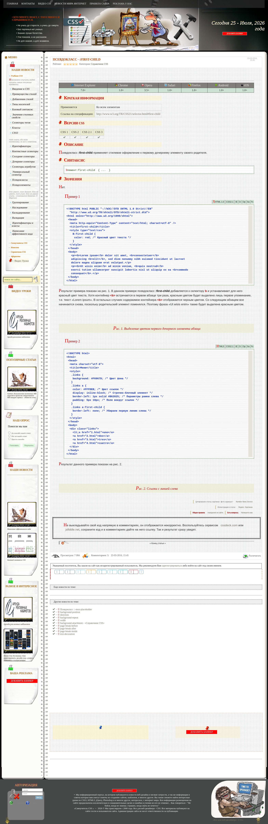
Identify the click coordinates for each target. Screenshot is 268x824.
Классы (16, 127)
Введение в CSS (21, 89)
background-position (70, 612)
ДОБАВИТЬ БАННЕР (235, 34)
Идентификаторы (21, 146)
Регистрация (19, 803)
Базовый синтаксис (22, 109)
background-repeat (69, 617)
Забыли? (34, 803)
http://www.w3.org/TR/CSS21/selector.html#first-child (128, 114)
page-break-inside (68, 631)
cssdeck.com (229, 525)
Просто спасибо (17, 439)
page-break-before (69, 626)
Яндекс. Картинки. (245, 507)
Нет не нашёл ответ (19, 436)
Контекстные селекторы (25, 151)
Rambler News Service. (244, 502)
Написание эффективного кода (22, 232)
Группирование (20, 202)
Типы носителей (21, 104)
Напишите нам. (247, 513)
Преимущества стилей (24, 94)
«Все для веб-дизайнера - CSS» (227, 820)
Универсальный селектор (21, 173)
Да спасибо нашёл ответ (21, 433)
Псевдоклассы (20, 179)
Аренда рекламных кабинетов (18, 337)
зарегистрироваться (172, 565)
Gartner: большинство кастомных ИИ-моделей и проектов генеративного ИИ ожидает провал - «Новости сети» (22, 395)
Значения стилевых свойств (23, 116)
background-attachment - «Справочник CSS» (82, 623)
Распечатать (255, 555)
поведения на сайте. (215, 513)
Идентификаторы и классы (23, 224)
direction (64, 615)
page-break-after (68, 628)
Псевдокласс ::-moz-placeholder (76, 609)
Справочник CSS (99, 64)
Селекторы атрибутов (24, 166)
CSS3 (15, 132)
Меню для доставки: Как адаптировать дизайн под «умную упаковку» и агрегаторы (19, 658)
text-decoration (67, 634)
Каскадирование (21, 212)
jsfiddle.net (72, 529)
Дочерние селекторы (23, 161)
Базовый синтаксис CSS (16, 560)
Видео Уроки (22, 260)
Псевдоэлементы (21, 185)
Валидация (18, 217)
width (63, 620)
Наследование (20, 207)
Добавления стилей (23, 99)
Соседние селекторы (23, 156)
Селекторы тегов (21, 122)
